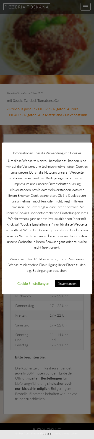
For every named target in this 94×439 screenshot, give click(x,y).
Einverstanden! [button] (67, 283)
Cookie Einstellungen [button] (33, 283)
